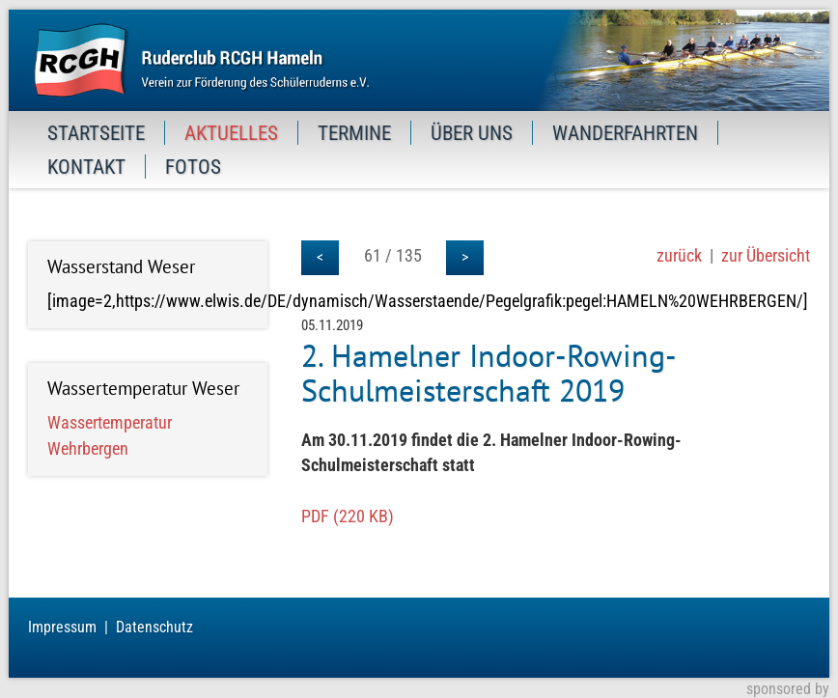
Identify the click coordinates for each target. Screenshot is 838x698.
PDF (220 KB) (347, 516)
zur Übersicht (765, 255)
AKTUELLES (231, 133)
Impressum (62, 627)
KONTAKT (86, 166)
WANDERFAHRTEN (625, 133)
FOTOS (193, 166)
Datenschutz (154, 627)
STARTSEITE (96, 133)
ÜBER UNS (472, 133)
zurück (679, 255)
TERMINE (354, 133)
